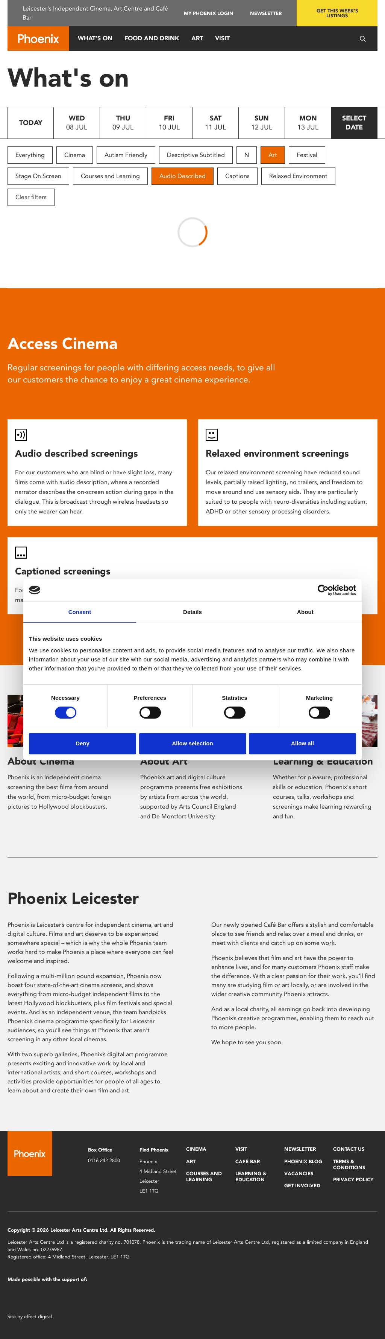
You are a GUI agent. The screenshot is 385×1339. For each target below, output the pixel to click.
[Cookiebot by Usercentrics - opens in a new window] (323, 590)
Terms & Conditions (349, 1164)
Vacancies (298, 1173)
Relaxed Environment (298, 176)
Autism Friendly (126, 154)
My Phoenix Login (208, 13)
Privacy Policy (353, 1179)
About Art (164, 761)
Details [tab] (192, 611)
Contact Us (348, 1149)
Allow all (302, 743)
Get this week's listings (337, 13)
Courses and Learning (110, 176)
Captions (237, 176)
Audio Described (182, 176)
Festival (307, 154)
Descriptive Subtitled (196, 154)
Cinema (74, 154)
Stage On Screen (38, 176)
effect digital (38, 1316)
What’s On (95, 38)
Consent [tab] (79, 611)
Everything (30, 154)
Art (197, 38)
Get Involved (302, 1185)
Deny (82, 743)
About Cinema (41, 761)
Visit (222, 38)
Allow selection (192, 743)
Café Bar (247, 1161)
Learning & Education (323, 761)
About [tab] (305, 611)
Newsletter (266, 13)
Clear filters (31, 197)
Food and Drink (151, 38)
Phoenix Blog (303, 1161)
